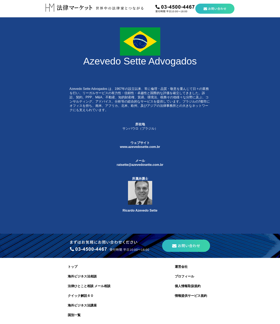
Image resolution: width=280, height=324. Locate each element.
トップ (72, 266)
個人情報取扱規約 (188, 286)
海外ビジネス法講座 (82, 305)
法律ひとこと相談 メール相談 (89, 286)
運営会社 (181, 266)
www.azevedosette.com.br (140, 146)
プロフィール (184, 276)
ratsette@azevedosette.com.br (140, 164)
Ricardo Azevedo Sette (140, 210)
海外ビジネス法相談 (82, 276)
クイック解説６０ (81, 295)
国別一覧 (74, 315)
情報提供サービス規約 (191, 295)
